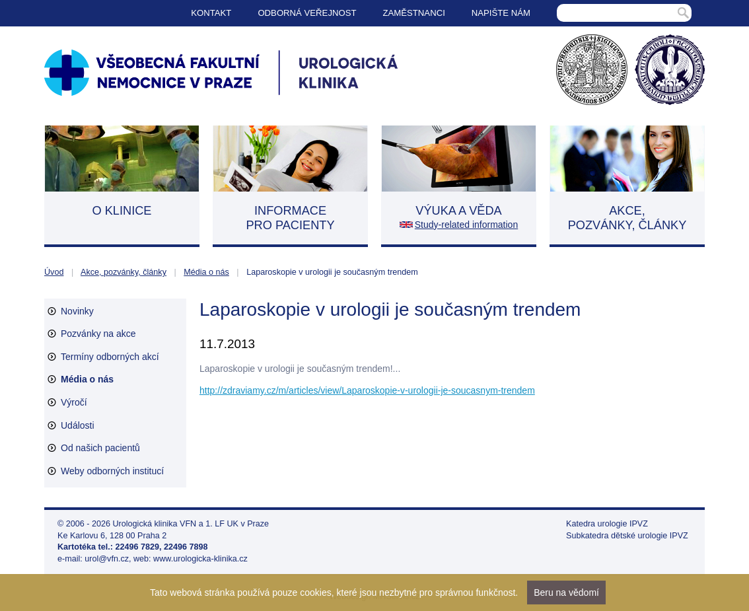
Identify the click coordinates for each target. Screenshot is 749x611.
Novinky (77, 311)
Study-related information (466, 224)
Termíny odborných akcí (110, 356)
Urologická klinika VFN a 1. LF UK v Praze (191, 523)
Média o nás (206, 272)
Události (77, 425)
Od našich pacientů (100, 448)
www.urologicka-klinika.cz (200, 558)
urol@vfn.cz (107, 558)
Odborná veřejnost (307, 13)
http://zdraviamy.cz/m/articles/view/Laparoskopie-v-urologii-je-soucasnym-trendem (367, 390)
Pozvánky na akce (98, 333)
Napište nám (501, 13)
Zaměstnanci (414, 13)
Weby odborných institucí (112, 471)
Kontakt (211, 13)
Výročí (74, 402)
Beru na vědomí (566, 592)
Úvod (53, 272)
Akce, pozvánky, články (123, 272)
